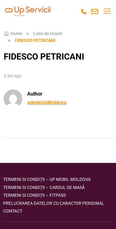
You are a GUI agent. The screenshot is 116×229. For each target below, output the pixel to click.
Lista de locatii (47, 33)
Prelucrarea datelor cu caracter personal (53, 203)
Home (13, 33)
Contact (12, 211)
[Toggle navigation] (106, 11)
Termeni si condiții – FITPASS (34, 195)
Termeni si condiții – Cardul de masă (44, 187)
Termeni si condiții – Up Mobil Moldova (47, 179)
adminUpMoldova (47, 103)
